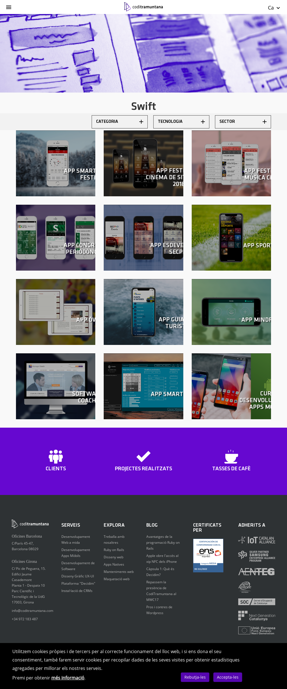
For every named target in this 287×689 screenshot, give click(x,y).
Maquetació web (116, 579)
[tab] (119, 122)
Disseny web (113, 557)
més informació (67, 678)
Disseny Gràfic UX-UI (77, 576)
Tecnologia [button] (181, 121)
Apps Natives (114, 564)
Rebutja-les (195, 677)
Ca (274, 7)
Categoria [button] (119, 121)
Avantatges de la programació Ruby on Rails (163, 542)
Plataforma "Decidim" (78, 583)
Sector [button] (243, 121)
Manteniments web (119, 571)
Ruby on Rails (114, 549)
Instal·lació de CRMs (76, 590)
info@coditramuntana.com (32, 610)
